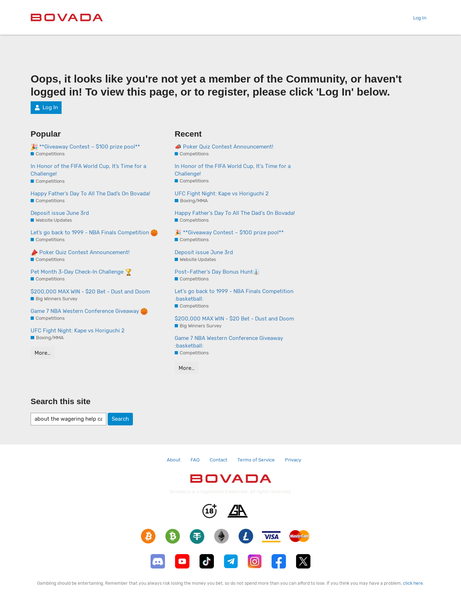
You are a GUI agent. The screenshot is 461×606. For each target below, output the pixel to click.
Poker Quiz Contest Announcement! (80, 252)
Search (120, 419)
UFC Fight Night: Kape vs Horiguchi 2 (78, 330)
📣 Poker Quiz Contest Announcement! (224, 146)
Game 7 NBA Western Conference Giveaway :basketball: (229, 342)
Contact (218, 460)
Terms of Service (256, 460)
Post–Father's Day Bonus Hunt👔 (217, 272)
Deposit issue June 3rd (60, 213)
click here (413, 583)
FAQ (195, 460)
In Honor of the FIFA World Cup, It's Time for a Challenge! (233, 170)
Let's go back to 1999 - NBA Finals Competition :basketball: (234, 295)
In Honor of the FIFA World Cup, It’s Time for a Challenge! (88, 170)
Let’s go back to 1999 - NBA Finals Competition (94, 232)
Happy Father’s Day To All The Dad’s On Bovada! (90, 193)
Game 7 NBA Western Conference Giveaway (89, 311)
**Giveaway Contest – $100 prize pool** (85, 147)
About (173, 460)
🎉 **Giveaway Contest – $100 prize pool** (229, 232)
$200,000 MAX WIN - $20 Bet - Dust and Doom (90, 291)
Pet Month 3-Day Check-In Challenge (81, 272)
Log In (416, 18)
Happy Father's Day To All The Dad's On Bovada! (235, 213)
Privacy (293, 460)
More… (42, 353)
